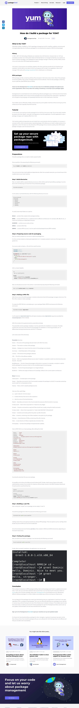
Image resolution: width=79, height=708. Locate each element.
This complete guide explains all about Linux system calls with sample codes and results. (39, 660)
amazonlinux (56, 651)
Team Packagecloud (61, 664)
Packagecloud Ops (31, 38)
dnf (7, 651)
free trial (30, 86)
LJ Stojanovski (13, 664)
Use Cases (51, 2)
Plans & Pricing (44, 2)
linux (53, 38)
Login (64, 2)
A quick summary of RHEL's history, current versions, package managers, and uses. (15, 660)
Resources (58, 2)
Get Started (70, 2)
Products (36, 2)
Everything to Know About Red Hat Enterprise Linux (15, 655)
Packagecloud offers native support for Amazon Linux (62, 655)
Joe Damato (36, 664)
